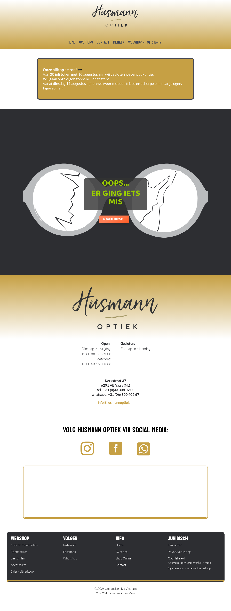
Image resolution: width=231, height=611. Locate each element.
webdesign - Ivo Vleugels (121, 588)
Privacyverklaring (179, 552)
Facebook (69, 552)
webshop (135, 42)
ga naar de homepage (113, 219)
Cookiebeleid (176, 558)
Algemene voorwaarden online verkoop (189, 568)
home (71, 42)
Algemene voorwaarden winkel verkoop (189, 562)
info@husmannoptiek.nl (115, 402)
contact (103, 42)
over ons (86, 42)
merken (118, 42)
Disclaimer (175, 545)
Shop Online (123, 558)
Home (120, 545)
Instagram (69, 545)
